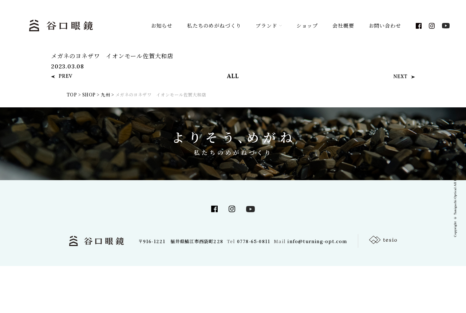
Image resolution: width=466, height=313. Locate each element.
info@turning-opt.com (317, 241)
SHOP (89, 94)
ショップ (307, 25)
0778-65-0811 (253, 241)
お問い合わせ (385, 25)
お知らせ (162, 25)
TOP (72, 94)
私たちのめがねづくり (214, 25)
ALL (233, 80)
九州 (105, 94)
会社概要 (343, 25)
